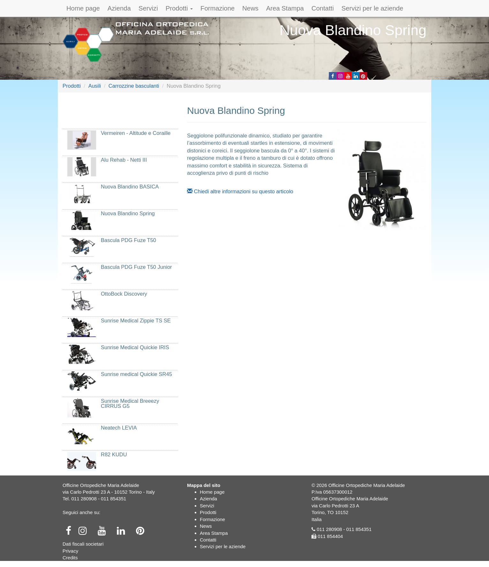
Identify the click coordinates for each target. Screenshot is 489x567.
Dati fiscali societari (83, 544)
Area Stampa (285, 8)
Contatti (323, 8)
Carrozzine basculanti (134, 86)
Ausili (94, 86)
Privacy (70, 551)
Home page (83, 8)
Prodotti (179, 8)
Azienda (119, 8)
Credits (70, 557)
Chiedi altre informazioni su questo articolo (240, 191)
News (250, 8)
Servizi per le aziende (372, 8)
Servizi (148, 8)
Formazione (217, 8)
